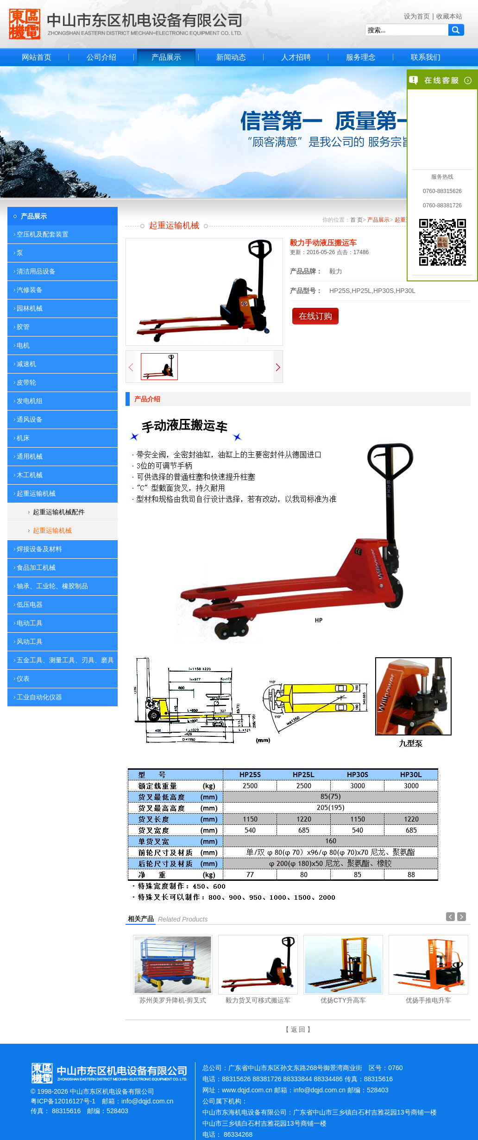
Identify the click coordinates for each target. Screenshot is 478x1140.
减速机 (26, 364)
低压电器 (30, 604)
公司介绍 (101, 57)
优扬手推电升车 (428, 1000)
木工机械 (30, 475)
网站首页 (36, 57)
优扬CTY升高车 (343, 1000)
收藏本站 (449, 16)
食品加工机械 (36, 567)
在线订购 (315, 316)
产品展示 (166, 57)
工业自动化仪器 (39, 697)
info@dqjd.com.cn (147, 1101)
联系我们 (425, 57)
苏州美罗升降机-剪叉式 (173, 1000)
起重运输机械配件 (59, 512)
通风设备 (30, 419)
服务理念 (361, 57)
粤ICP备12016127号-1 (63, 1101)
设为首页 (417, 16)
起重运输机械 (52, 530)
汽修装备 (30, 289)
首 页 (356, 220)
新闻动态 (231, 57)
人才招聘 (296, 57)
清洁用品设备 (36, 271)
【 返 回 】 (298, 1029)
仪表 (23, 678)
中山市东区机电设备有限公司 (125, 24)
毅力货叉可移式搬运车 (258, 1000)
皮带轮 (26, 382)
